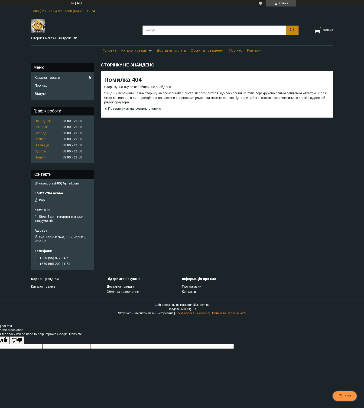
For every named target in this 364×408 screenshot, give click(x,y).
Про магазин (191, 286)
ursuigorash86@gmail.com (59, 183)
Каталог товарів (134, 50)
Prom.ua (203, 304)
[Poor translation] (17, 340)
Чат (344, 396)
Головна (109, 50)
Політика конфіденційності (228, 313)
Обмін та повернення (207, 50)
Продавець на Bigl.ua (182, 309)
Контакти (254, 50)
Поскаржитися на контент (192, 313)
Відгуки (40, 93)
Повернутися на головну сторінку (135, 108)
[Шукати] (292, 30)
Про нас (235, 50)
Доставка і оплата (171, 50)
